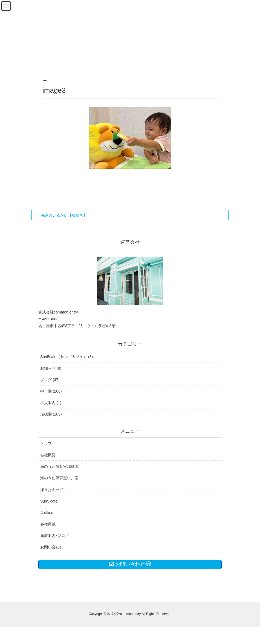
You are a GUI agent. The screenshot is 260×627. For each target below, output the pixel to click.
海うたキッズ (51, 489)
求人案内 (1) (50, 402)
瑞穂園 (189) (51, 414)
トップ (46, 443)
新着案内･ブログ (54, 535)
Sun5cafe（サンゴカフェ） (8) (66, 357)
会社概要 (48, 455)
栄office (46, 512)
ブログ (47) (50, 380)
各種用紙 (48, 524)
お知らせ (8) (50, 368)
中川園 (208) (51, 391)
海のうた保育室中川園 (59, 478)
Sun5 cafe (48, 501)
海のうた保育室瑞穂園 (59, 466)
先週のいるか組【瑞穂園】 (64, 215)
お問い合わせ (51, 547)
